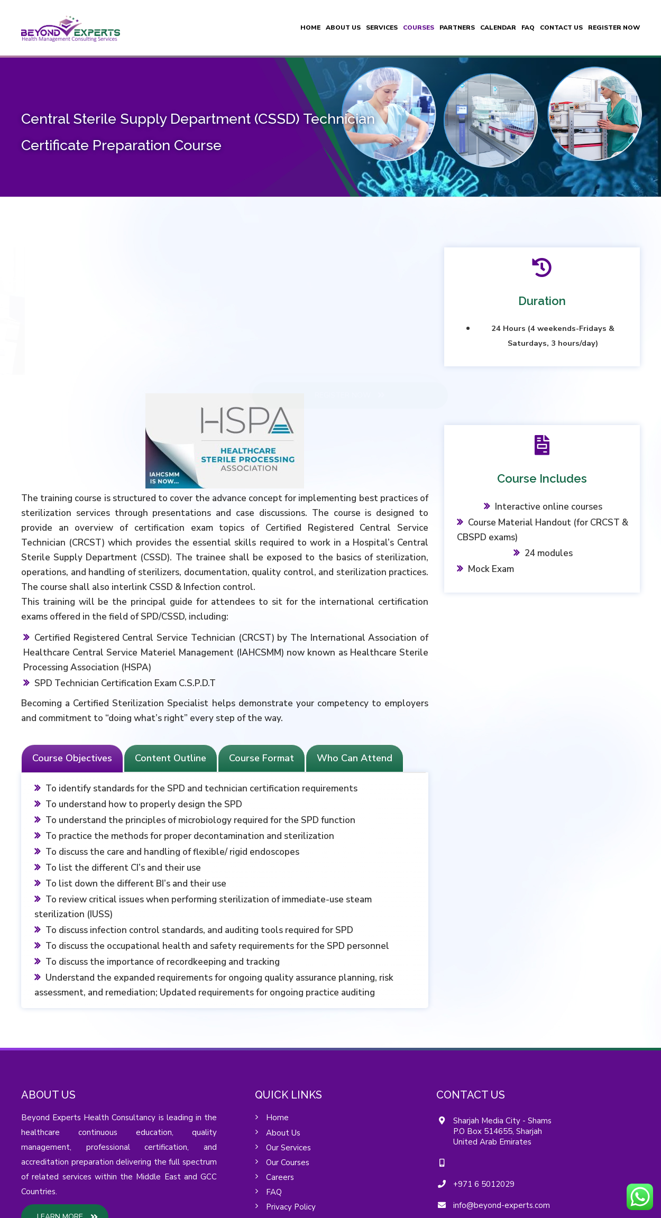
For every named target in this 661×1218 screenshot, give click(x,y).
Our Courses (287, 1162)
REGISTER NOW (426, 395)
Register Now (614, 27)
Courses (418, 27)
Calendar (498, 27)
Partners (457, 27)
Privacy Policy (291, 1207)
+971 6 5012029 (484, 1184)
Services (382, 27)
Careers (280, 1177)
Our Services (288, 1147)
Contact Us (561, 27)
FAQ (528, 27)
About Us (343, 27)
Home (310, 27)
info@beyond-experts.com (501, 1205)
